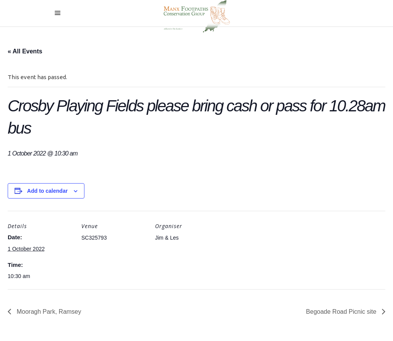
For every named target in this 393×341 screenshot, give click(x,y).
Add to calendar (47, 191)
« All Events (25, 51)
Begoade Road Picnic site (342, 311)
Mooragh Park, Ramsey (48, 311)
